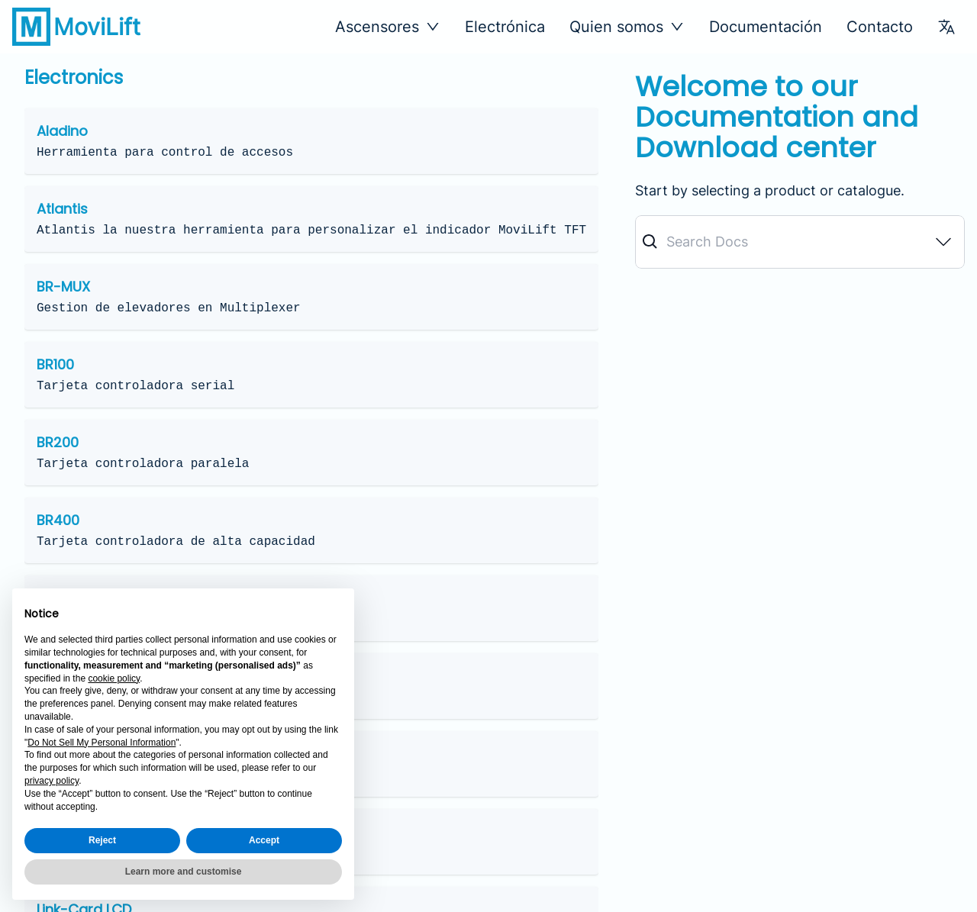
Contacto (879, 27)
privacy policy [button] (51, 780)
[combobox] (800, 242)
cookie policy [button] (114, 678)
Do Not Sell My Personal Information (101, 742)
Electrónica (505, 27)
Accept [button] (264, 840)
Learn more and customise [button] (183, 871)
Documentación (765, 27)
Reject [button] (102, 840)
